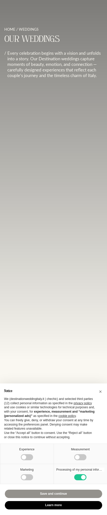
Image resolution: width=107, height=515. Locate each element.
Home (9, 29)
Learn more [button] (53, 505)
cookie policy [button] (67, 416)
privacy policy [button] (82, 403)
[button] (100, 392)
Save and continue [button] (53, 493)
